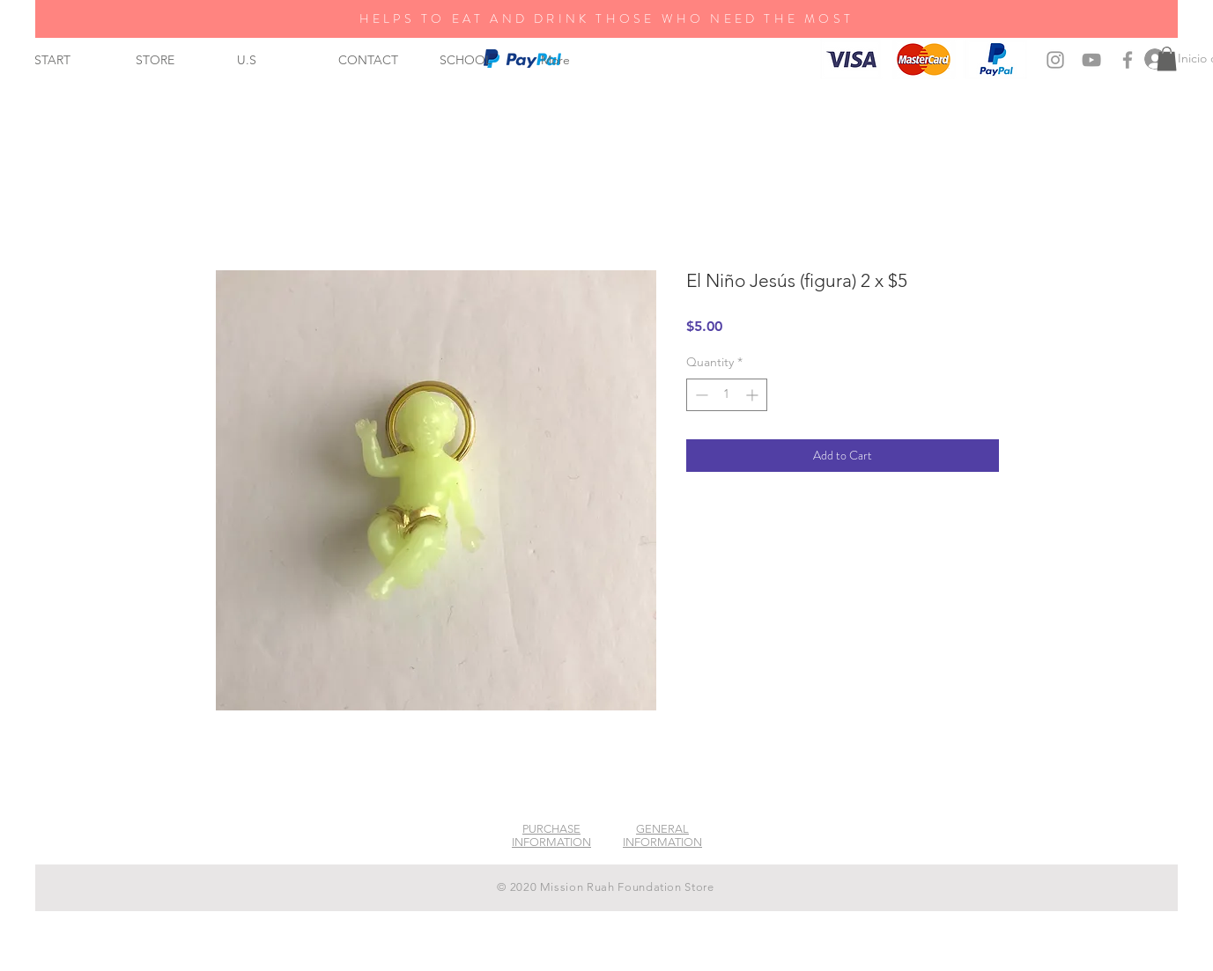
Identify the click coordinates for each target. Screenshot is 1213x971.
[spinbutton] (727, 394)
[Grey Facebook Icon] (1127, 59)
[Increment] (754, 394)
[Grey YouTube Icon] (1091, 59)
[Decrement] (700, 394)
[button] (1167, 58)
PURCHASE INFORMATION (551, 835)
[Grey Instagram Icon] (1055, 59)
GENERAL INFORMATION (662, 835)
